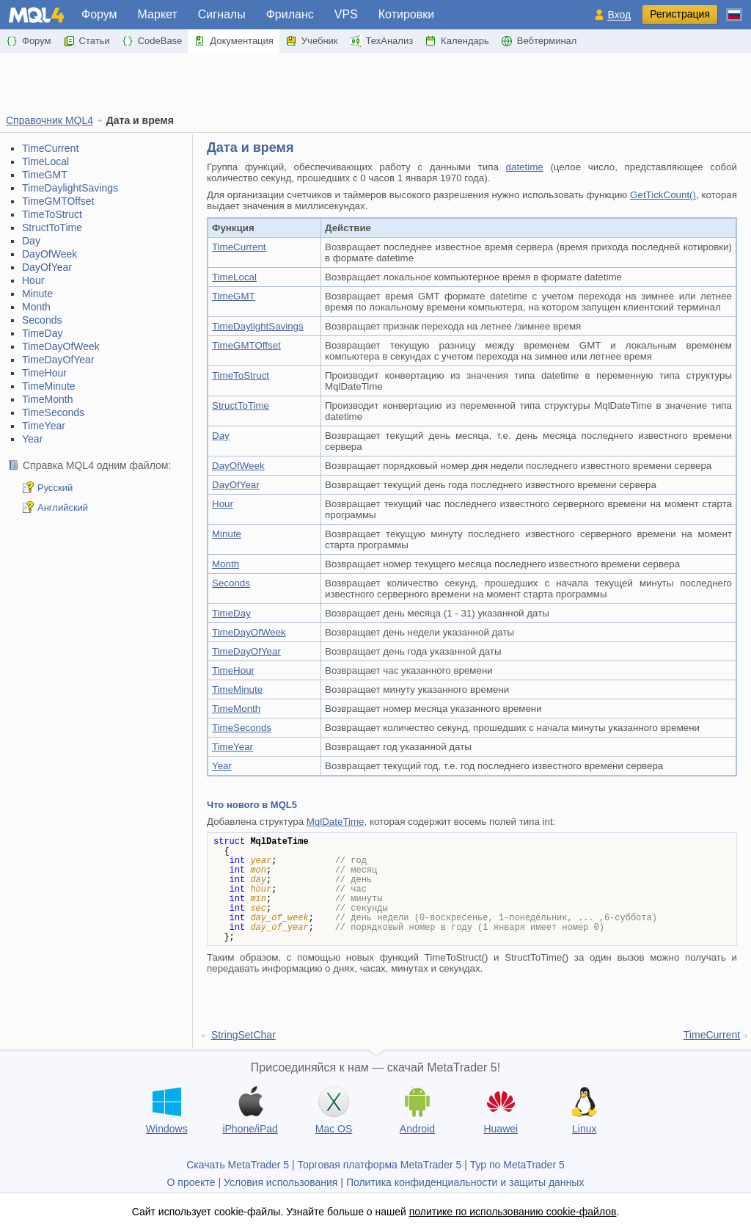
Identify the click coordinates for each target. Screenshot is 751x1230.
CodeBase (152, 41)
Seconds (42, 320)
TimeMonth (47, 399)
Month (36, 307)
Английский (62, 507)
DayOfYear (47, 267)
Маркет (157, 14)
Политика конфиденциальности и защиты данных (465, 1182)
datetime (524, 166)
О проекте (191, 1182)
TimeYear (43, 426)
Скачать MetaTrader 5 (237, 1165)
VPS (346, 14)
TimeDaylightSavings (70, 188)
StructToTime (52, 227)
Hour (33, 280)
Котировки (406, 14)
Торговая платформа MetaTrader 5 (380, 1165)
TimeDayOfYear (58, 359)
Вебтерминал (539, 41)
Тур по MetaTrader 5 (517, 1165)
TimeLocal (45, 161)
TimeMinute (49, 386)
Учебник (311, 41)
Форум (99, 14)
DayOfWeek (49, 254)
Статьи (86, 41)
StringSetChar (243, 1035)
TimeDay (42, 333)
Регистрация (680, 14)
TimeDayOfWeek (61, 346)
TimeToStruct (52, 214)
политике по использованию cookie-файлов (513, 1212)
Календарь (457, 41)
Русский (55, 487)
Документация (234, 41)
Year (32, 439)
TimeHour (44, 373)
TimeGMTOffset (58, 201)
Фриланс (290, 14)
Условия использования (280, 1182)
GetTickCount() (663, 194)
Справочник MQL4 (49, 120)
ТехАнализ (382, 41)
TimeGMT (44, 175)
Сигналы (222, 14)
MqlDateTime (335, 821)
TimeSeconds (53, 412)
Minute (37, 293)
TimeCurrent (50, 148)
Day (31, 241)
